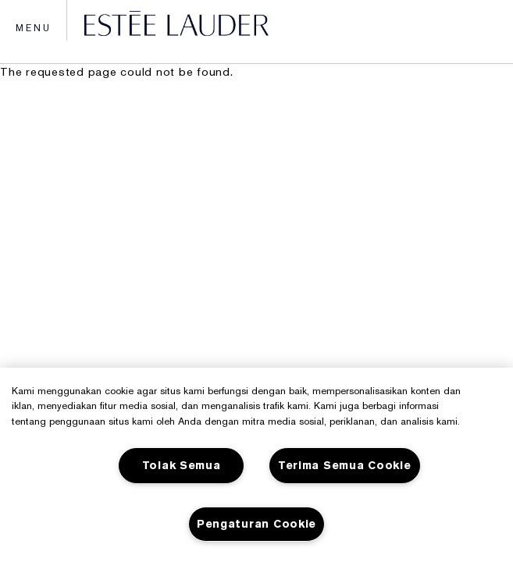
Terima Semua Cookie (344, 465)
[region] (256, 465)
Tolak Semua (181, 465)
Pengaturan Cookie (256, 524)
